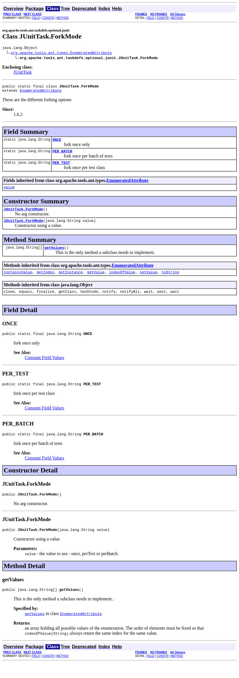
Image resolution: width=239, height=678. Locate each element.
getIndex (45, 281)
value (9, 192)
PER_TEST (61, 167)
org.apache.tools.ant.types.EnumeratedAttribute (61, 53)
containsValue (18, 281)
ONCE (57, 142)
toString (170, 281)
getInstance (70, 281)
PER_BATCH (62, 155)
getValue (95, 281)
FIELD (36, 17)
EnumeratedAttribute (40, 92)
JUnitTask (22, 73)
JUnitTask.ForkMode (23, 215)
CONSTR (48, 17)
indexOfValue (122, 281)
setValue (148, 281)
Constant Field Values (44, 368)
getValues (54, 255)
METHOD (63, 17)
